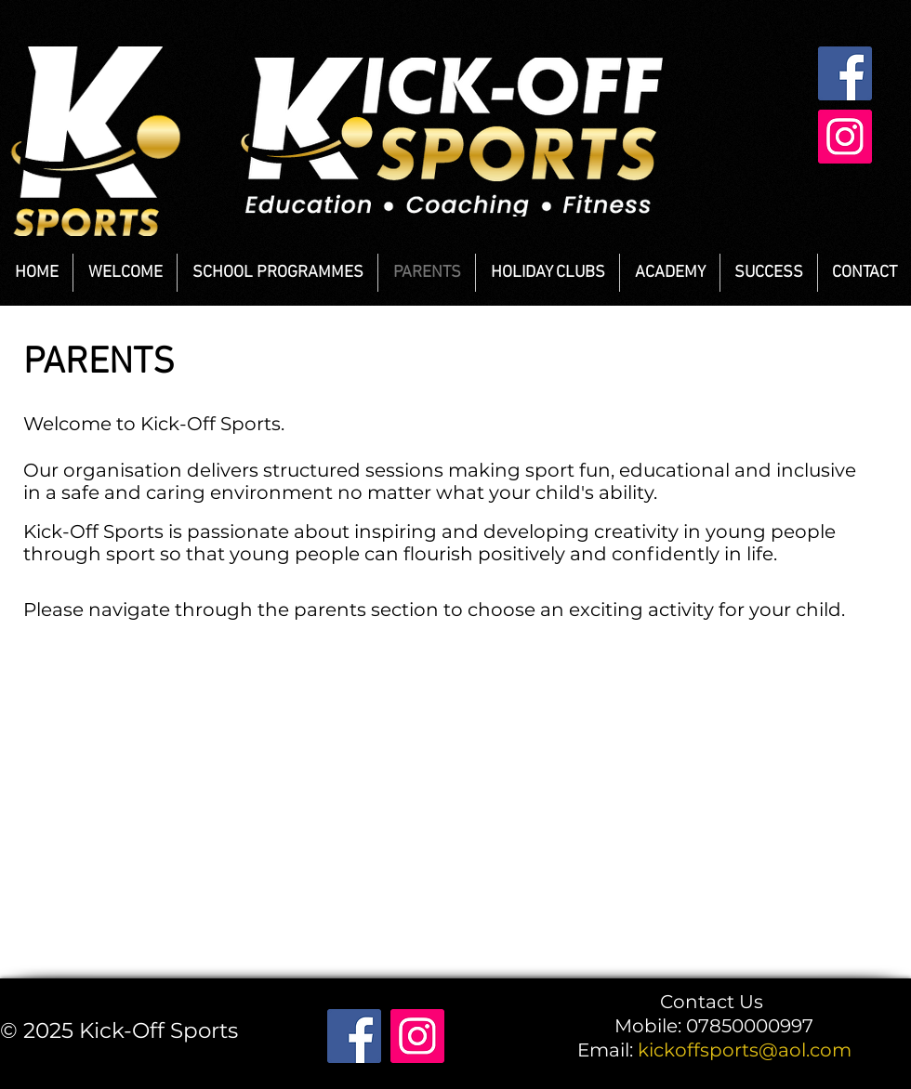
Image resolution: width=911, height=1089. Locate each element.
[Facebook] (845, 73)
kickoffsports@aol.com (745, 1050)
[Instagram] (845, 137)
